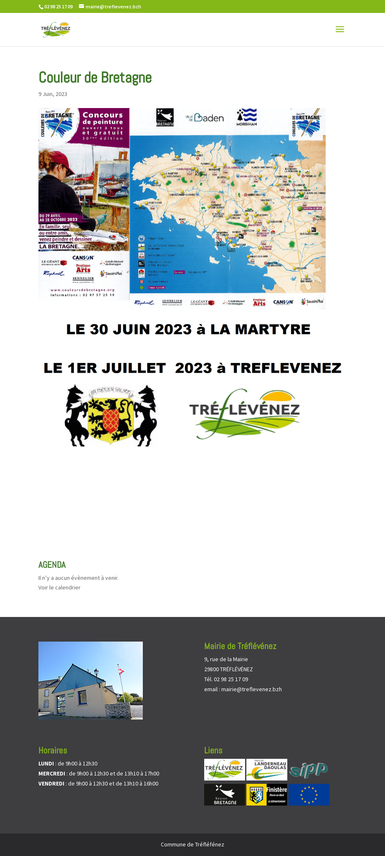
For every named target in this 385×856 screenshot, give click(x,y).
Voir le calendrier (59, 587)
